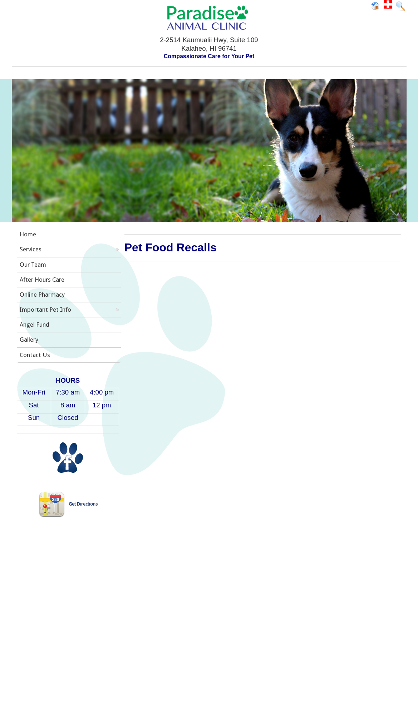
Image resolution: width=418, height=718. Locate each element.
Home (28, 234)
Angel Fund (34, 324)
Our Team (33, 264)
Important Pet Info (45, 309)
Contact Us (35, 354)
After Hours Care (42, 279)
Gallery (29, 339)
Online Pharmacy (42, 294)
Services (30, 249)
